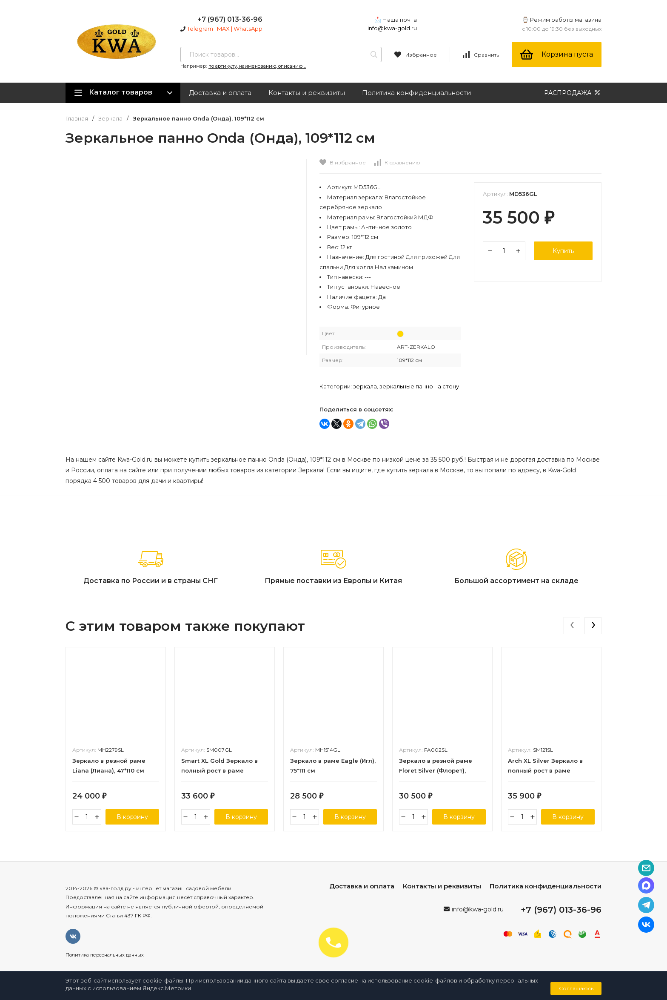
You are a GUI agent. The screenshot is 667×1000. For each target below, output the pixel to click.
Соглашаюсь (576, 988)
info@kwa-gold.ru (392, 28)
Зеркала (110, 118)
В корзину (132, 817)
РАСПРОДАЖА (572, 93)
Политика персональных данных (105, 955)
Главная (77, 118)
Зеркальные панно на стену (419, 386)
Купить (563, 251)
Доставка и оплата (220, 93)
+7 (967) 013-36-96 (229, 19)
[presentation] (571, 625)
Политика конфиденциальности (416, 93)
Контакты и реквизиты (306, 93)
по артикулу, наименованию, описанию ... (257, 66)
